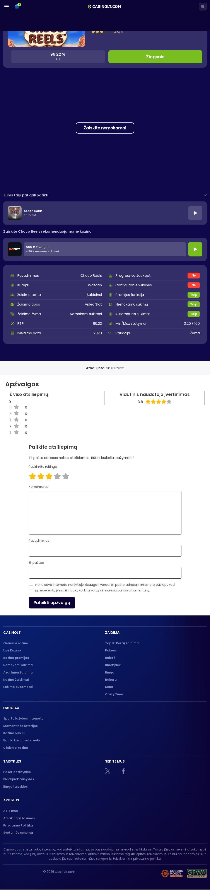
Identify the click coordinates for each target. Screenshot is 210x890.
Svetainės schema (18, 832)
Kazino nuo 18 (14, 733)
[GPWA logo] (197, 873)
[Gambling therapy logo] (172, 873)
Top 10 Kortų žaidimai (122, 643)
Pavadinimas (39, 540)
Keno (109, 687)
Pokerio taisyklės (17, 772)
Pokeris (111, 650)
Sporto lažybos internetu (23, 718)
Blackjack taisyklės (18, 779)
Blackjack (113, 665)
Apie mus (10, 811)
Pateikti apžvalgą (52, 603)
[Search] (203, 6)
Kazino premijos (16, 658)
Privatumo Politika (18, 825)
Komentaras (38, 487)
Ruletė (110, 658)
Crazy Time (114, 694)
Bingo (109, 672)
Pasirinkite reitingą (43, 466)
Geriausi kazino (15, 643)
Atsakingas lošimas (19, 818)
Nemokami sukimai (18, 665)
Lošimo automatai (18, 687)
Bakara (111, 679)
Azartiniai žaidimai (18, 672)
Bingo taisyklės (15, 786)
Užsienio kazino (15, 748)
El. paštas (36, 562)
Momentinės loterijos (20, 726)
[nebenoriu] (147, 873)
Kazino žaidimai (16, 679)
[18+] (127, 873)
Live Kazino (12, 650)
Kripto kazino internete (21, 740)
